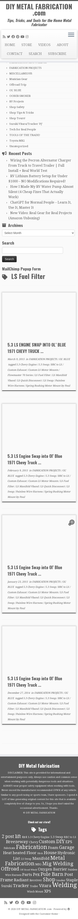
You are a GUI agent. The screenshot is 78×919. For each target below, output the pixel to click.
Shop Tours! (17, 118)
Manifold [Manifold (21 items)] (41, 858)
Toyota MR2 (17, 140)
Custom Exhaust (17, 370)
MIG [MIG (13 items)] (38, 864)
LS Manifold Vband (27, 486)
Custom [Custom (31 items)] (47, 841)
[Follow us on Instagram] (28, 37)
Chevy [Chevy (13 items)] (33, 842)
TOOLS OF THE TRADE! (24, 135)
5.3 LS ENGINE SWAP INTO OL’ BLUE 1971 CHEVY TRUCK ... (36, 348)
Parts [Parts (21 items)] (27, 874)
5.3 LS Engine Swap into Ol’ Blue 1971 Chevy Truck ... (34, 459)
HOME (10, 45)
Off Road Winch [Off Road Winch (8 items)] (28, 869)
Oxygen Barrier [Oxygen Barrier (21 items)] (52, 869)
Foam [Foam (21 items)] (53, 847)
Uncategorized (18, 146)
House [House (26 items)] (50, 852)
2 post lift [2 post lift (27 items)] (11, 836)
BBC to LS (57, 364)
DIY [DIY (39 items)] (60, 841)
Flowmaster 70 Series (20, 375)
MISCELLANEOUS (20, 73)
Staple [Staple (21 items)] (72, 880)
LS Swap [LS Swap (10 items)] (26, 858)
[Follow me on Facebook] (13, 37)
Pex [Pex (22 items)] (36, 874)
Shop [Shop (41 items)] (49, 880)
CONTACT (14, 54)
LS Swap (48, 380)
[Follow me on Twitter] (9, 37)
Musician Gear (18, 79)
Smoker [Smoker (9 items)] (60, 880)
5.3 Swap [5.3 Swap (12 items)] (56, 837)
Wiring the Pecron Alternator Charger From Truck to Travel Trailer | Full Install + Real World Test (39, 165)
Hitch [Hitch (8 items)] (40, 853)
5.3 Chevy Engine (26, 364)
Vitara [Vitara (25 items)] (45, 885)
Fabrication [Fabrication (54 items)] (31, 847)
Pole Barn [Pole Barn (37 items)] (52, 874)
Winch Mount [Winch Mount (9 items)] (35, 891)
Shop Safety (16, 107)
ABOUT (62, 45)
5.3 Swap (44, 364)
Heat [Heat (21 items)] (7, 853)
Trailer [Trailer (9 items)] (34, 886)
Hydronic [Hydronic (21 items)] (66, 853)
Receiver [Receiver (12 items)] (36, 880)
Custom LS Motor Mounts (43, 370)
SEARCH (35, 54)
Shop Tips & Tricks (21, 112)
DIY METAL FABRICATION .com (39, 9)
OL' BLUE (15, 90)
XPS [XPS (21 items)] (47, 891)
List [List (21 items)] (16, 858)
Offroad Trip (17, 84)
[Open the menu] (71, 35)
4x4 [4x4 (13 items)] (24, 837)
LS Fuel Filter (43, 375)
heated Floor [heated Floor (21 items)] (24, 853)
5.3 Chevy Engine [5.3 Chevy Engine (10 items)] (39, 837)
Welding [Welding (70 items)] (64, 885)
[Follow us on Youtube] (23, 37)
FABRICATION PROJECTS (25, 67)
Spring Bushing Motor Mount (43, 385)
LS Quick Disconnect (29, 380)
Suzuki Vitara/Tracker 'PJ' (26, 123)
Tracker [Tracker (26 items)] (21, 885)
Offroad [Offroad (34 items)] (10, 869)
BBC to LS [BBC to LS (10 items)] (70, 837)
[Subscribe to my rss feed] (5, 37)
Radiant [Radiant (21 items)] (21, 880)
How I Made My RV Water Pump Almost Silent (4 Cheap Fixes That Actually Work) (40, 192)
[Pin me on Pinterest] (18, 37)
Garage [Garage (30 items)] (66, 847)
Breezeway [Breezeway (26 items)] (17, 841)
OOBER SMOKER (20, 95)
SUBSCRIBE (57, 54)
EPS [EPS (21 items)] (69, 842)
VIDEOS (44, 45)
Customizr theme (49, 914)
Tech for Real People (22, 129)
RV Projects (16, 101)
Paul (67, 385)
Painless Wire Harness (29, 491)
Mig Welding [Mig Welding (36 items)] (57, 864)
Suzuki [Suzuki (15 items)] (6, 886)
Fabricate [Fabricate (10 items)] (9, 848)
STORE (26, 45)
